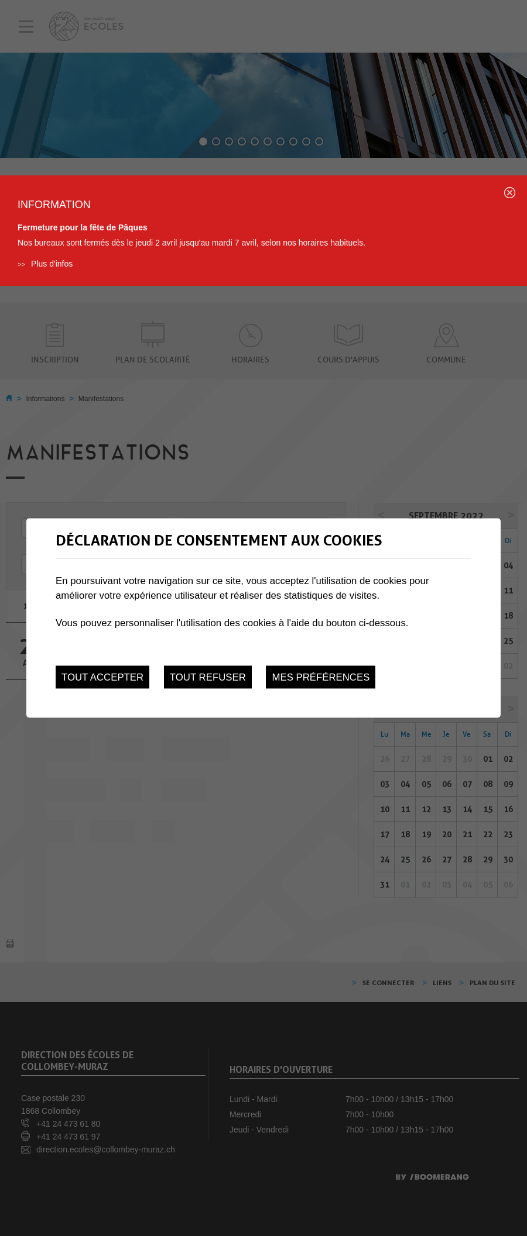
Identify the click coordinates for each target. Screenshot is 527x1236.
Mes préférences (320, 676)
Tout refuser (208, 676)
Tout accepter (102, 676)
